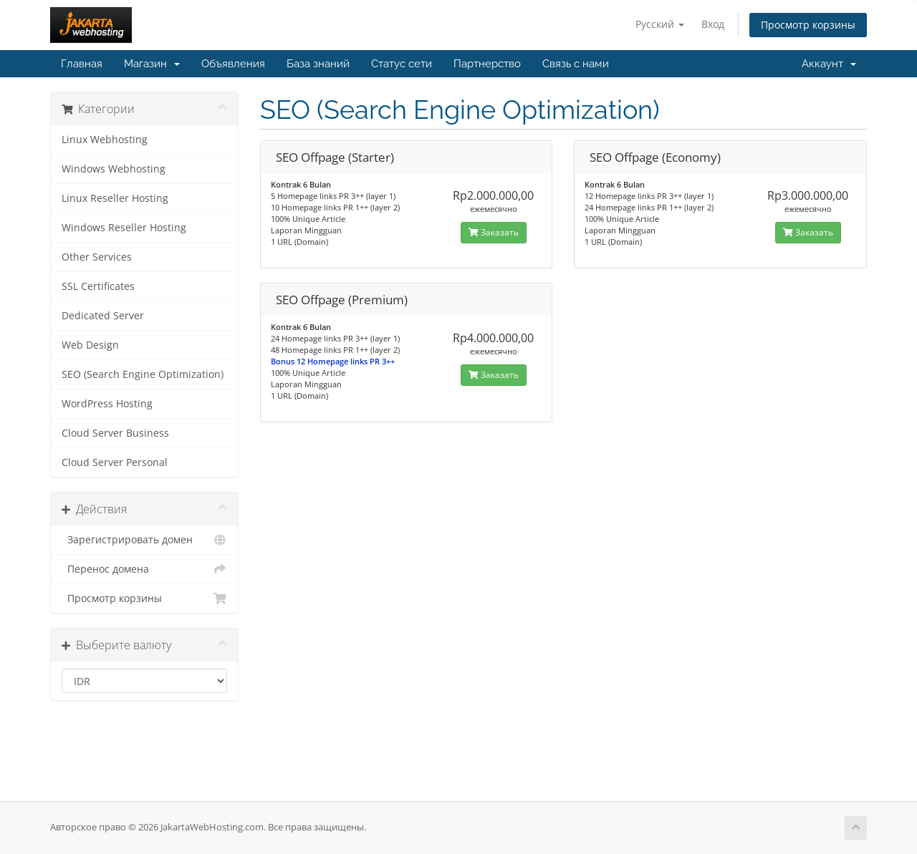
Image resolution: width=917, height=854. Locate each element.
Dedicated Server (103, 315)
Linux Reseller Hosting (115, 198)
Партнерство (487, 63)
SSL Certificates (98, 286)
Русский (659, 24)
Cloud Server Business (115, 433)
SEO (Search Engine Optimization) (143, 374)
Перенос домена (144, 569)
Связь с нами (575, 63)
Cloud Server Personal (115, 462)
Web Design (90, 345)
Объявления (233, 63)
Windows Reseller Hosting (124, 227)
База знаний (318, 63)
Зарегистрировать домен (144, 539)
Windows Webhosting (113, 168)
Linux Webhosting (105, 139)
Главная (81, 63)
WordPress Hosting (107, 403)
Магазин (152, 63)
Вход (712, 24)
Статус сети (401, 63)
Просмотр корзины (808, 24)
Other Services (97, 257)
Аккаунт (829, 63)
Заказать (494, 232)
